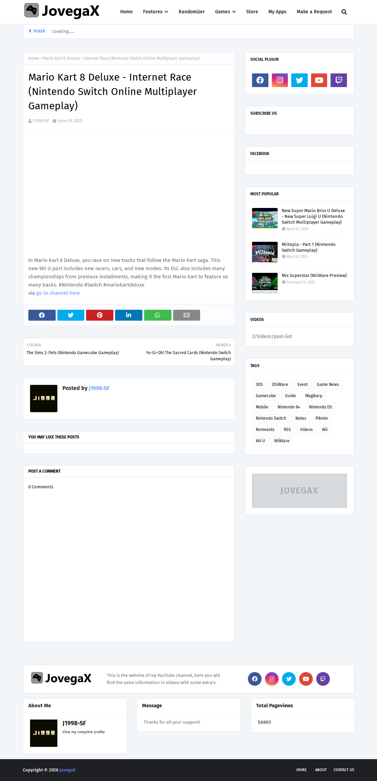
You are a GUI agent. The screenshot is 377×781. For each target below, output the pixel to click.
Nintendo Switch (271, 418)
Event (302, 384)
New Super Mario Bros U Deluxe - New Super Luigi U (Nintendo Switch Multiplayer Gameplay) (313, 216)
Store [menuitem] (252, 12)
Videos (306, 429)
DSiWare (280, 384)
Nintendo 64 (289, 407)
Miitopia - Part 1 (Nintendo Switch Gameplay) (309, 247)
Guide (290, 395)
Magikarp (313, 395)
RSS (287, 429)
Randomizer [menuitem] (192, 12)
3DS (259, 384)
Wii (324, 429)
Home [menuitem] (126, 12)
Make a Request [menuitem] (314, 12)
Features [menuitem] (153, 12)
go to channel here (58, 293)
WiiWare (282, 440)
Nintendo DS (320, 407)
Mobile (262, 407)
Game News (328, 384)
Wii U (260, 440)
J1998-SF (41, 120)
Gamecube (266, 395)
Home (33, 58)
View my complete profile (83, 732)
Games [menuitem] (222, 12)
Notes (300, 418)
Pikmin (322, 418)
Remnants (265, 429)
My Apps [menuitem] (277, 12)
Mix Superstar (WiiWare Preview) (314, 275)
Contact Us (344, 770)
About (321, 770)
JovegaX (67, 769)
